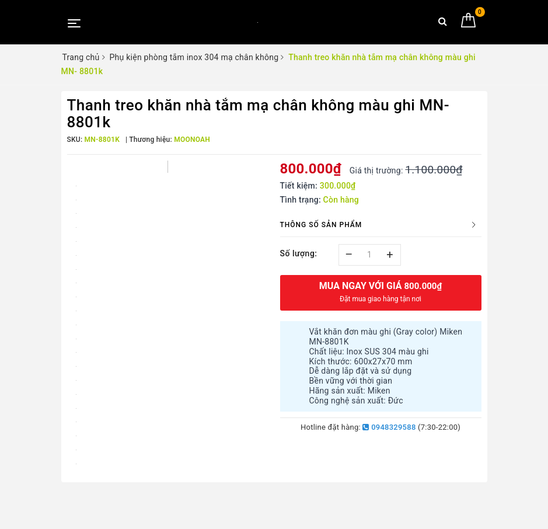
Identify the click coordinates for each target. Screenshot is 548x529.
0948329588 (389, 427)
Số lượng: (298, 253)
